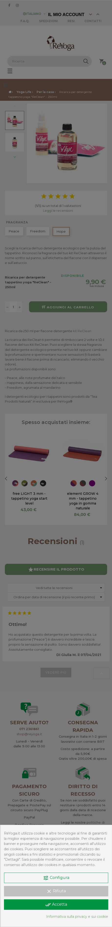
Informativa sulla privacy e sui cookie (77, 916)
